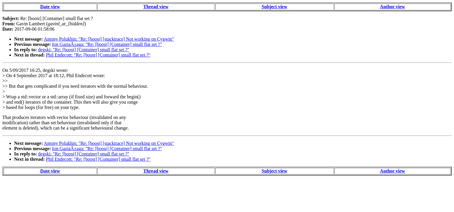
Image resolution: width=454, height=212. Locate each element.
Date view (50, 6)
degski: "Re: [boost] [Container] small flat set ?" (83, 49)
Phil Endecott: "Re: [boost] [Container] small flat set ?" (98, 54)
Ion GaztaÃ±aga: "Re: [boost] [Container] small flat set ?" (107, 44)
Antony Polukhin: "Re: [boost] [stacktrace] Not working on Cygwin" (109, 39)
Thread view (155, 6)
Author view (392, 6)
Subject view (274, 6)
